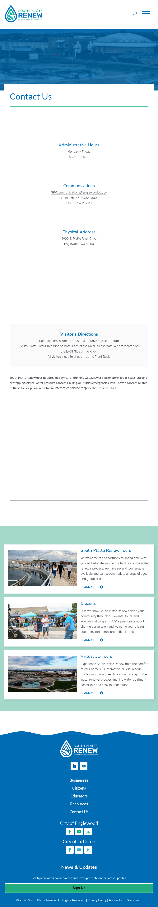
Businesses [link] (79, 780)
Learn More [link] (92, 587)
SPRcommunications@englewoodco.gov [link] (79, 192)
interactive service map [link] (71, 388)
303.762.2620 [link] (82, 203)
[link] (42, 569)
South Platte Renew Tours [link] (106, 550)
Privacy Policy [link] (97, 899)
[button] (146, 14)
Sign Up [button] (79, 886)
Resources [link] (79, 803)
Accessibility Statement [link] (125, 899)
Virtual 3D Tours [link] (96, 656)
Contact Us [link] (79, 811)
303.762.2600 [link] (87, 198)
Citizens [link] (88, 603)
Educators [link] (79, 795)
